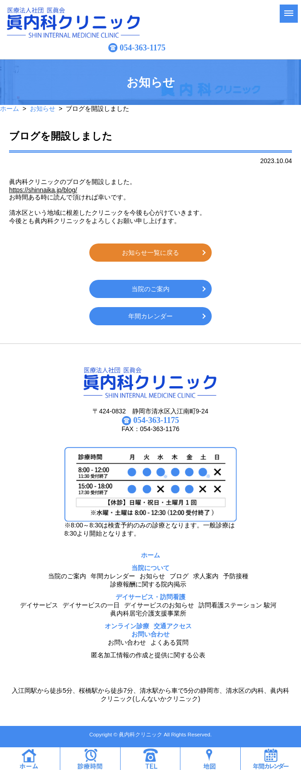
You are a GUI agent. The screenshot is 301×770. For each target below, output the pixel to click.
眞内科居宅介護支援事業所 (148, 613)
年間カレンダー (150, 316)
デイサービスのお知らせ (159, 605)
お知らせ (42, 108)
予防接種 (235, 576)
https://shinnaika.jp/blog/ (43, 190)
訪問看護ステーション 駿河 (238, 605)
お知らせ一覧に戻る (150, 252)
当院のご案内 (150, 289)
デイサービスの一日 (91, 605)
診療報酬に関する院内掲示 (148, 584)
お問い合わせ (127, 642)
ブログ (179, 576)
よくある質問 (169, 642)
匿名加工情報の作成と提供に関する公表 (148, 655)
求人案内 (205, 576)
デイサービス (39, 605)
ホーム (9, 108)
